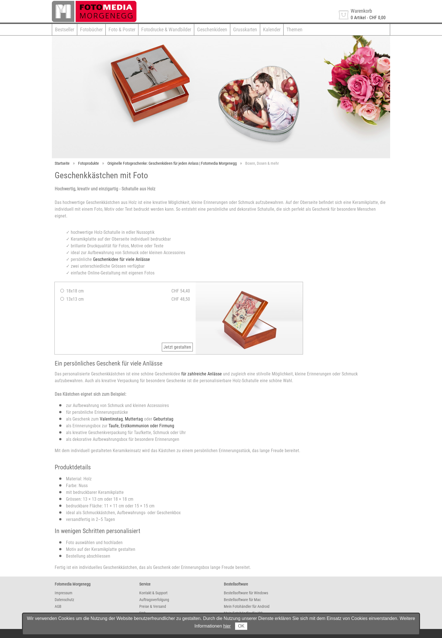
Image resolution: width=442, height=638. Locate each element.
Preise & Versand (152, 606)
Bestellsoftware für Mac (242, 599)
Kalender (271, 29)
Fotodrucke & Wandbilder (166, 29)
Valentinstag (111, 419)
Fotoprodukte (88, 163)
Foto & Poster (122, 29)
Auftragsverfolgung (154, 599)
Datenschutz (64, 599)
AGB (58, 606)
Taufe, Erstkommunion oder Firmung (141, 425)
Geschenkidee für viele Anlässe (121, 259)
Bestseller (64, 29)
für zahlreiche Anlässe (201, 374)
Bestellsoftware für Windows (246, 593)
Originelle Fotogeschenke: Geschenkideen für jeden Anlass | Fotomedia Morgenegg (172, 163)
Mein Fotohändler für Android (246, 606)
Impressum (63, 593)
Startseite (62, 163)
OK (241, 626)
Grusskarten (245, 29)
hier (227, 626)
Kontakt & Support (153, 593)
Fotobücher (91, 29)
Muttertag (134, 419)
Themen (294, 29)
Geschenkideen (212, 29)
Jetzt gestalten (177, 347)
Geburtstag (163, 419)
